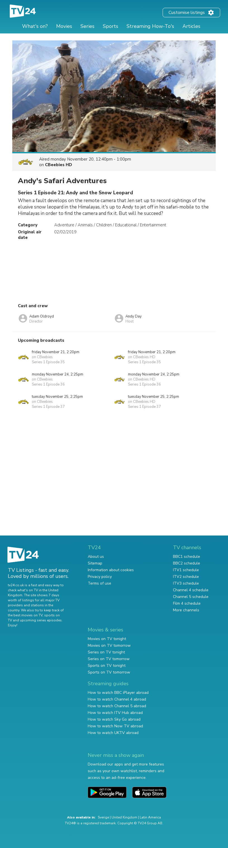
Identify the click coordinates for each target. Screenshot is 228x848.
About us (96, 556)
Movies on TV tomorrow (109, 645)
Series (87, 26)
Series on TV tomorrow (109, 659)
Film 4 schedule (187, 603)
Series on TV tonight (106, 652)
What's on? (35, 26)
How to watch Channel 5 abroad (117, 706)
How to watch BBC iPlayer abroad (118, 692)
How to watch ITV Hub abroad (115, 712)
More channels (186, 610)
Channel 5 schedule (190, 596)
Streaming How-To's (150, 26)
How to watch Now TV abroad (115, 726)
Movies (64, 26)
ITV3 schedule (186, 583)
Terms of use (99, 583)
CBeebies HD (58, 165)
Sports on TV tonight (106, 665)
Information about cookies (111, 570)
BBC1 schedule (186, 556)
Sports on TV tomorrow (109, 672)
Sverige (103, 817)
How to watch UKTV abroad (113, 732)
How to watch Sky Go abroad (114, 719)
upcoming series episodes (41, 620)
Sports (110, 26)
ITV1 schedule (186, 570)
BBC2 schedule (186, 563)
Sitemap (95, 563)
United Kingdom (124, 817)
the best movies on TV (25, 615)
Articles (191, 26)
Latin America (150, 817)
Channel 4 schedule (190, 590)
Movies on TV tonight (107, 638)
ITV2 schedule (186, 576)
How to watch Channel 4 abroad (117, 699)
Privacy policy (100, 576)
